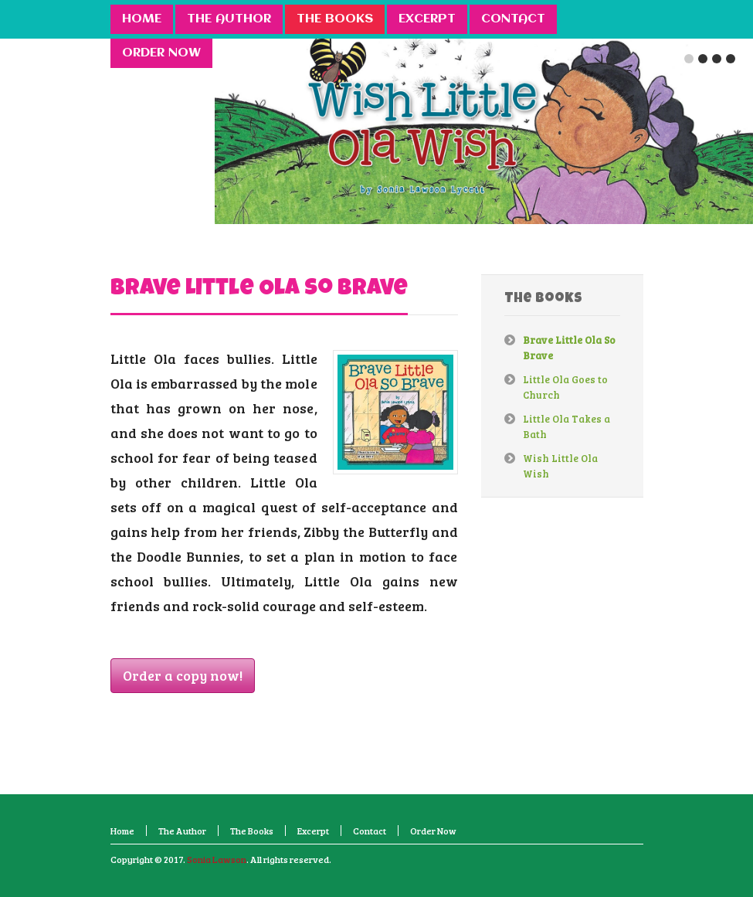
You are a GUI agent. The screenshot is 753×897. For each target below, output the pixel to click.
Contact (369, 830)
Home (122, 830)
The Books (251, 830)
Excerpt (313, 830)
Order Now (433, 830)
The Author (182, 830)
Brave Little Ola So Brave (259, 289)
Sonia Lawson (216, 859)
